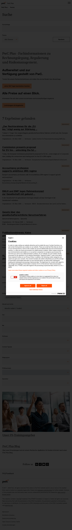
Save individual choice (35, 289)
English (11, 238)
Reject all (44, 285)
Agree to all (27, 285)
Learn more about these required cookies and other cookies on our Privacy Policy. (32, 270)
